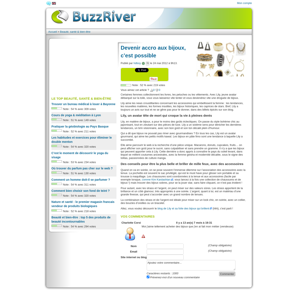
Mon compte (244, 3)
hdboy (137, 63)
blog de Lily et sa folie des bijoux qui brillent (183, 208)
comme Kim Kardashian (156, 179)
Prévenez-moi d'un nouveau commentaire (173, 277)
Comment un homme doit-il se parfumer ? (80, 179)
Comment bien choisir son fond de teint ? (80, 190)
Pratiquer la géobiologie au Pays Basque (79, 126)
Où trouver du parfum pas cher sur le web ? (82, 168)
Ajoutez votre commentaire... (191, 265)
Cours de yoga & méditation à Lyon (76, 115)
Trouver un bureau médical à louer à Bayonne (83, 104)
